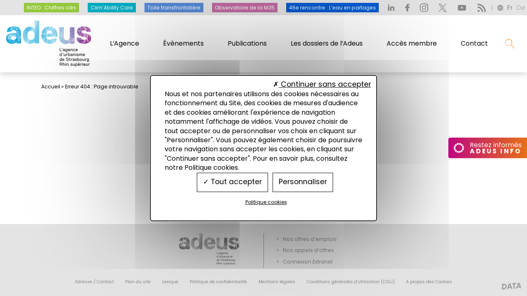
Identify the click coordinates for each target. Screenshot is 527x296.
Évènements (183, 43)
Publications (247, 43)
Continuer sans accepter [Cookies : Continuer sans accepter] (322, 84)
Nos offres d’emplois (310, 239)
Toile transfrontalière (174, 7)
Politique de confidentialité (218, 282)
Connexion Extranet (308, 261)
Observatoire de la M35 (245, 7)
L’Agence (124, 43)
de (520, 7)
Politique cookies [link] (266, 202)
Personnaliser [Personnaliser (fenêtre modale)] (303, 182)
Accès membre (412, 43)
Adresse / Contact (94, 282)
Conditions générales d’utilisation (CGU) (351, 282)
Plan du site (138, 282)
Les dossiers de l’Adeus (327, 43)
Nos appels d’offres (308, 250)
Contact (474, 43)
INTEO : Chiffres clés (51, 7)
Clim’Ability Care (112, 7)
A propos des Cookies (429, 282)
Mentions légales (277, 282)
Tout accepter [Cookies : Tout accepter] (232, 182)
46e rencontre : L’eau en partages (332, 7)
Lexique (170, 282)
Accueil (50, 86)
